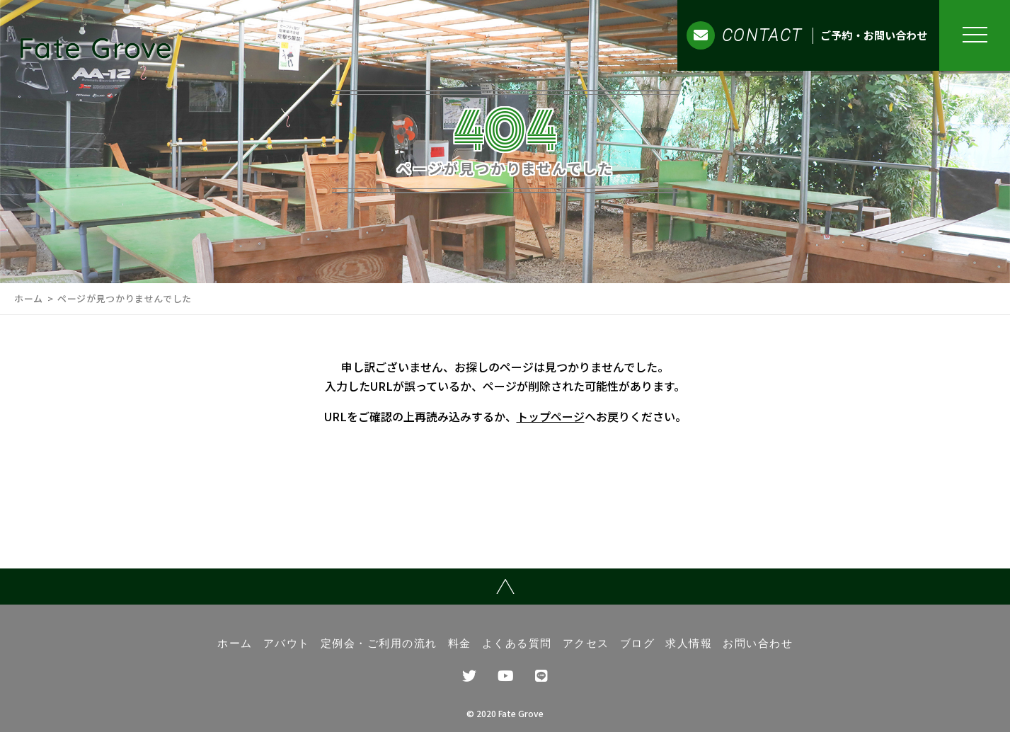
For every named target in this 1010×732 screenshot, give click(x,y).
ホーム (28, 298)
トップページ (551, 416)
